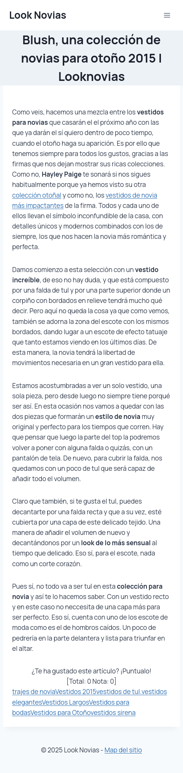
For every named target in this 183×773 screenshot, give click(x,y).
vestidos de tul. (119, 691)
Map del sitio (123, 750)
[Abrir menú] (167, 15)
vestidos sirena (113, 712)
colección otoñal (36, 195)
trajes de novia (33, 691)
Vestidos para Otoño (60, 712)
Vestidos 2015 (75, 691)
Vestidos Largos (65, 702)
